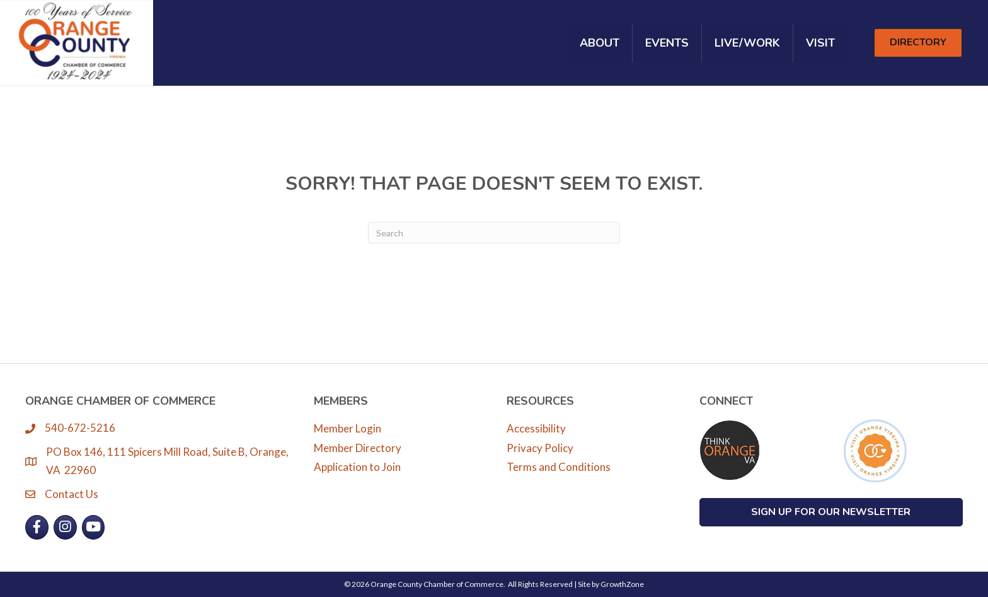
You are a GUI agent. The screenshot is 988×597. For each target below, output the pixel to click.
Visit (820, 42)
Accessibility (536, 428)
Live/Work (747, 42)
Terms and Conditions (559, 466)
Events (667, 42)
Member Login (347, 428)
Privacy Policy (540, 448)
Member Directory (357, 448)
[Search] (494, 232)
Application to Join (357, 466)
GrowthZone (622, 584)
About (599, 42)
